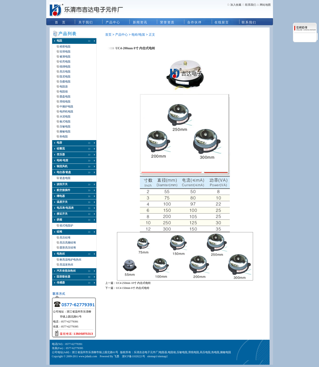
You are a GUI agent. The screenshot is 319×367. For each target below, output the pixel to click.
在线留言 (221, 22)
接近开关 (62, 213)
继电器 (61, 196)
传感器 (61, 282)
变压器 (61, 154)
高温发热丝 (66, 264)
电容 (59, 142)
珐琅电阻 (65, 51)
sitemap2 (163, 356)
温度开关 (62, 201)
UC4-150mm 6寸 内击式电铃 (132, 288)
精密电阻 (65, 46)
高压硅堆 (65, 237)
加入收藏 (235, 4)
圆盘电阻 (65, 96)
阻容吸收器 (63, 276)
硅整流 (61, 148)
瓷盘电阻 (65, 178)
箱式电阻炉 (66, 225)
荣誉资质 (167, 22)
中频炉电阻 (66, 106)
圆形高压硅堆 (68, 247)
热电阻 (64, 136)
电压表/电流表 (65, 207)
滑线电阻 (65, 101)
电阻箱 (64, 91)
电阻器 (64, 86)
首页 (108, 34)
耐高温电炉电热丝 (70, 259)
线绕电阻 (65, 66)
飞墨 (116, 356)
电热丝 (61, 253)
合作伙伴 (194, 22)
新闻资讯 (140, 22)
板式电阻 (65, 121)
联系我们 (250, 4)
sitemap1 (152, 356)
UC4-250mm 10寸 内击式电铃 (133, 283)
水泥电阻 (65, 116)
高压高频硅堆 (68, 242)
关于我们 (85, 22)
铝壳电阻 (65, 61)
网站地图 (265, 4)
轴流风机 (62, 166)
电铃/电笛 (62, 160)
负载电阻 (65, 81)
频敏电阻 (65, 131)
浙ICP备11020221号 (133, 356)
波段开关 (62, 184)
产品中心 (113, 22)
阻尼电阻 (65, 76)
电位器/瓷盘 (64, 172)
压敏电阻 (65, 126)
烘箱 (59, 219)
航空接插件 (63, 190)
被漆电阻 (65, 56)
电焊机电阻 (66, 111)
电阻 (59, 40)
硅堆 (59, 231)
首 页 (60, 22)
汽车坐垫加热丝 (66, 270)
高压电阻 (65, 71)
